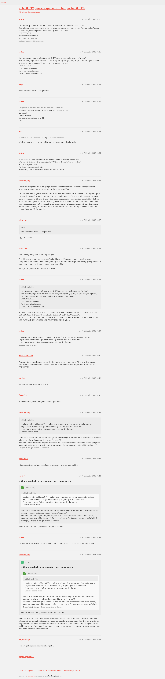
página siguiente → (26, 657)
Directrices (40, 671)
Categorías (29, 671)
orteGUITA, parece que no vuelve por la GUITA (52, 8)
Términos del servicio (54, 671)
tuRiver (4, 2)
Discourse (31, 676)
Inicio (21, 671)
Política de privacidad (72, 671)
